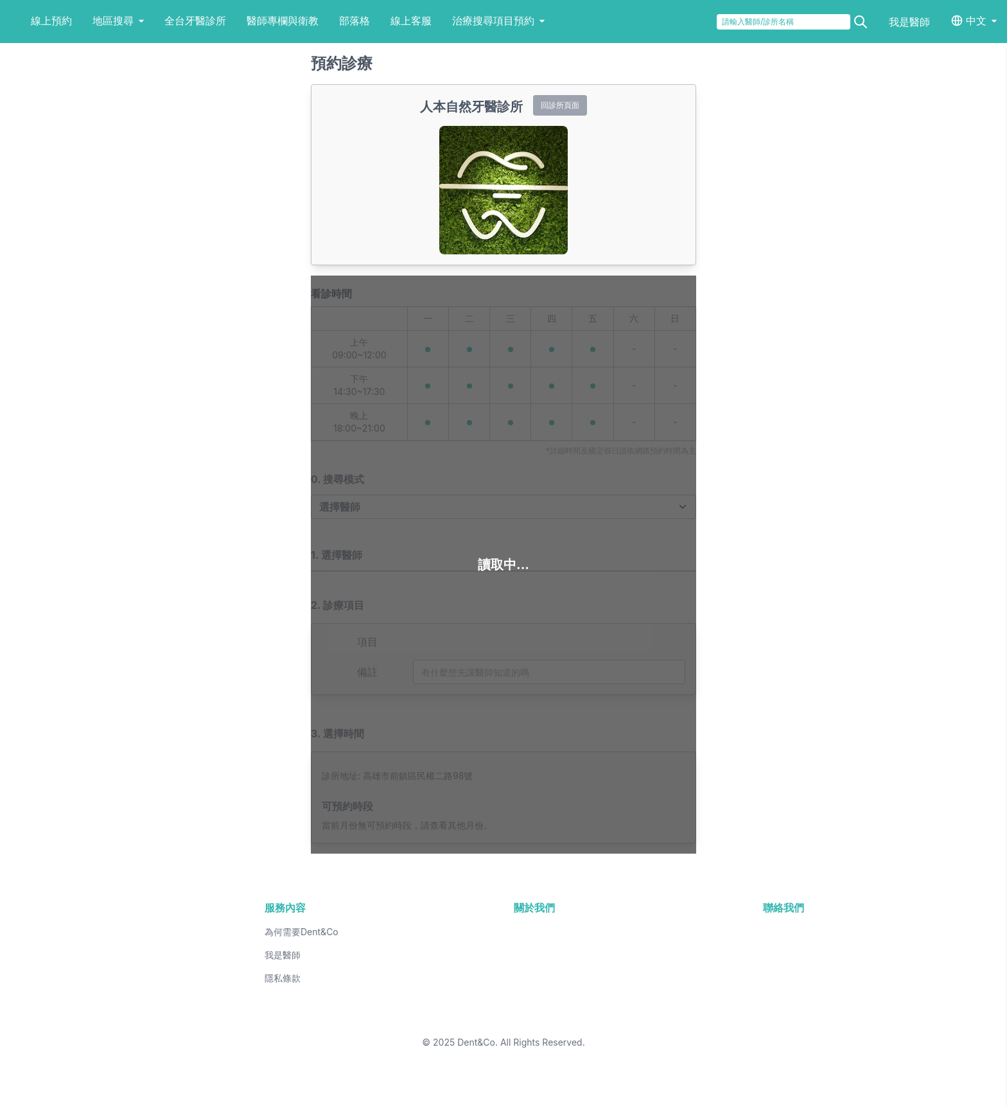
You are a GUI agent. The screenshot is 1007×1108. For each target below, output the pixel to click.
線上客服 (453, 20)
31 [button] (402, 1038)
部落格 (396, 20)
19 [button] (503, 997)
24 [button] (402, 1018)
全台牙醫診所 (237, 20)
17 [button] (402, 997)
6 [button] (554, 956)
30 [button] (351, 1038)
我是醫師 (909, 21)
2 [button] (351, 956)
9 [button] (351, 977)
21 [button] (605, 997)
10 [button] (402, 977)
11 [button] (453, 977)
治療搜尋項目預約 (541, 20)
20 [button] (554, 997)
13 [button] (554, 977)
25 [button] (453, 1018)
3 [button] (402, 956)
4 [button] (452, 956)
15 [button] (656, 977)
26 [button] (503, 1018)
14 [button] (605, 977)
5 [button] (503, 956)
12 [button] (503, 977)
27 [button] (554, 1018)
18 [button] (453, 997)
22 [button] (656, 997)
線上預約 (93, 20)
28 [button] (605, 1018)
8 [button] (655, 956)
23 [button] (351, 1018)
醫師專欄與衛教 (325, 20)
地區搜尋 (160, 20)
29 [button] (656, 1018)
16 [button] (351, 997)
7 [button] (605, 956)
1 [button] (655, 936)
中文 (976, 20)
